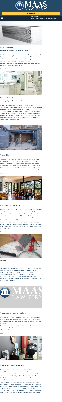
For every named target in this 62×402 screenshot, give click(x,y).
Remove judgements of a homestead (12, 101)
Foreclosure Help (3, 260)
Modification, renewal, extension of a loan (14, 50)
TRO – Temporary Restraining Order (12, 365)
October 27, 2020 (3, 68)
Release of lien (5, 155)
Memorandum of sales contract (10, 205)
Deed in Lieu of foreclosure (9, 264)
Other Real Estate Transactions (6, 47)
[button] (2, 18)
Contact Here (43, 16)
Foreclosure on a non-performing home (13, 313)
